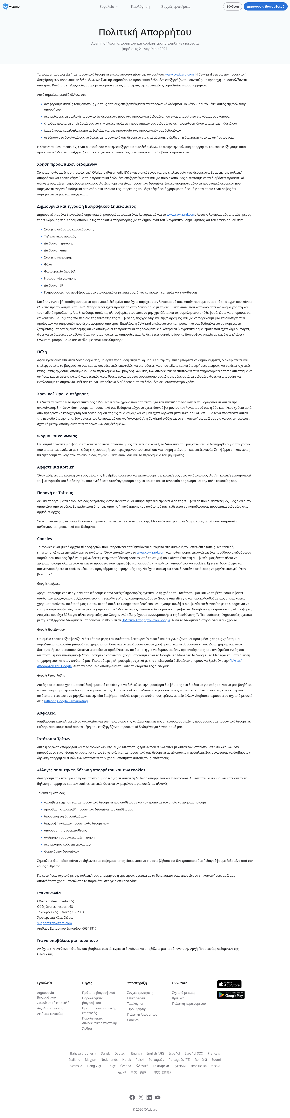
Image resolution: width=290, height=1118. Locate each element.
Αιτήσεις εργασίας (50, 1014)
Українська (198, 1066)
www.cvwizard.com (179, 74)
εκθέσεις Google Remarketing (66, 701)
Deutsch (120, 1053)
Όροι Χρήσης (136, 1009)
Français (214, 1053)
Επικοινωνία (136, 998)
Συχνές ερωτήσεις (175, 6)
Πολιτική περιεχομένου (189, 1003)
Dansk (105, 1053)
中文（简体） (140, 1072)
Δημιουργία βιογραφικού (46, 995)
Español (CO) (194, 1053)
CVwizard (150, 1109)
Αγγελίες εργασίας (50, 1008)
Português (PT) (179, 1059)
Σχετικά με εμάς (183, 993)
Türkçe (111, 1066)
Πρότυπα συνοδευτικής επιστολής (99, 1010)
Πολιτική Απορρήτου (142, 1014)
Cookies (133, 1020)
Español (174, 1053)
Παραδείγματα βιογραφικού (92, 1000)
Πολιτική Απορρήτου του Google (146, 620)
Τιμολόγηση (140, 6)
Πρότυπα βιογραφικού (98, 993)
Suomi (216, 1059)
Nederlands (109, 1059)
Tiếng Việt (94, 1066)
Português (156, 1059)
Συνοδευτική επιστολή (53, 1003)
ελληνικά (142, 1066)
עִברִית (215, 1066)
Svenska (76, 1066)
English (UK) (155, 1053)
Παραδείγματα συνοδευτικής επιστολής (100, 1020)
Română (201, 1059)
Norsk (126, 1059)
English (136, 1053)
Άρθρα (87, 1028)
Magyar (90, 1059)
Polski (140, 1059)
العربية (121, 1072)
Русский (180, 1066)
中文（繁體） (163, 1072)
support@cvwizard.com (54, 923)
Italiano (74, 1059)
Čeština (125, 1066)
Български (161, 1066)
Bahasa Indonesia (83, 1053)
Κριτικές (178, 998)
